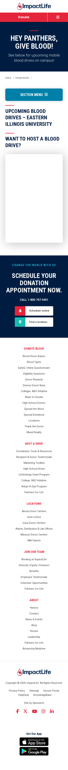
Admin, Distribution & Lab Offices (34, 528)
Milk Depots (34, 540)
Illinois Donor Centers (34, 511)
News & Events (34, 619)
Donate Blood (34, 348)
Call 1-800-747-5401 (34, 299)
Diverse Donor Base (34, 385)
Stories (34, 631)
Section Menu (34, 95)
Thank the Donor (34, 426)
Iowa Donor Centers (34, 522)
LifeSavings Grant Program (34, 474)
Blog (34, 625)
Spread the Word (34, 408)
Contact (34, 613)
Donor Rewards (34, 379)
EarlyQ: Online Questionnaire (34, 367)
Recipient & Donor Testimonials (34, 457)
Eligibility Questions (34, 373)
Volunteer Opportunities (34, 582)
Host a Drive (34, 443)
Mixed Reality (34, 432)
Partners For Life (34, 492)
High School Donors (34, 402)
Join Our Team (34, 552)
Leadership (34, 636)
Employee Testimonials (34, 577)
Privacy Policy (17, 690)
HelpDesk (23, 695)
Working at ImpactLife (34, 559)
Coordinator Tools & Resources (34, 451)
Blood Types (34, 362)
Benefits (34, 571)
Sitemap (34, 690)
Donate (23, 17)
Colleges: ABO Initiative (34, 391)
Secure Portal (51, 690)
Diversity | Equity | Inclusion (34, 565)
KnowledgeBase (42, 695)
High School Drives (34, 468)
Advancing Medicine (34, 648)
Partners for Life (34, 588)
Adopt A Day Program (34, 486)
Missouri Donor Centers (34, 534)
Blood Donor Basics (34, 356)
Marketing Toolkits (34, 462)
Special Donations (34, 414)
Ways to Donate (34, 397)
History (34, 607)
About (34, 600)
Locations (34, 420)
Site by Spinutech (34, 703)
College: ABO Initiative (34, 480)
